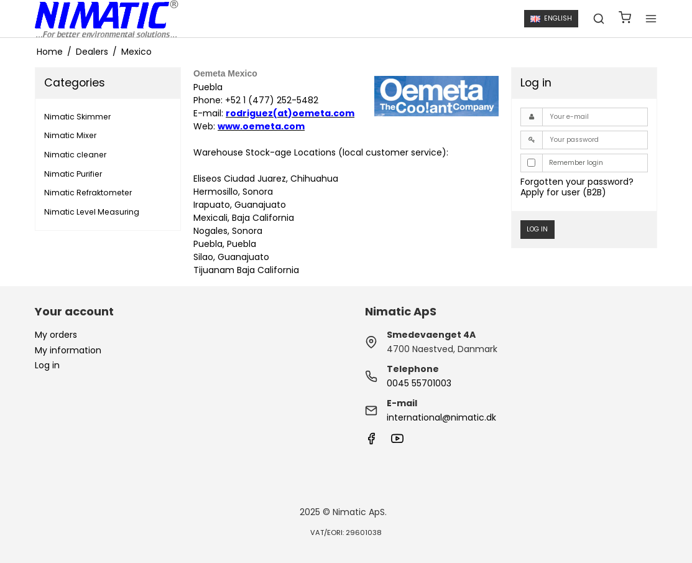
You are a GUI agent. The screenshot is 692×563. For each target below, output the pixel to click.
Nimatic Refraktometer (88, 192)
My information (68, 350)
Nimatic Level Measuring (91, 212)
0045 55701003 (419, 383)
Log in (537, 229)
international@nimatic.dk (441, 417)
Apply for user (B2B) (563, 192)
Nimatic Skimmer (77, 116)
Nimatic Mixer (70, 135)
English (550, 18)
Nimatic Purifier (73, 174)
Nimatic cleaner (75, 154)
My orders (56, 334)
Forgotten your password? (577, 181)
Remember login (576, 162)
